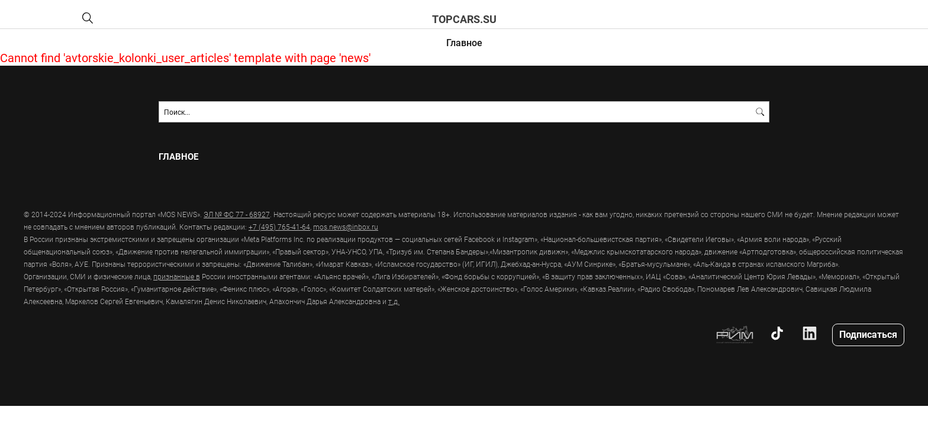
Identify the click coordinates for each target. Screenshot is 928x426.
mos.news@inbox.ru (345, 226)
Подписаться (868, 334)
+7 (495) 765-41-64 (279, 226)
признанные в (176, 276)
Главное (464, 42)
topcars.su (464, 18)
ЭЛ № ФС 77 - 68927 (237, 214)
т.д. (393, 301)
